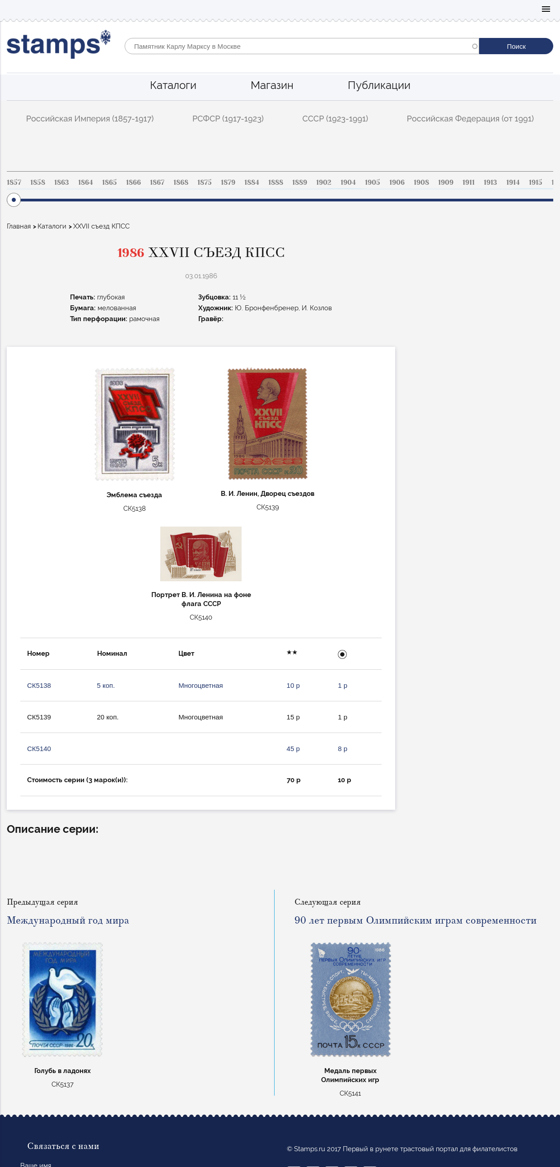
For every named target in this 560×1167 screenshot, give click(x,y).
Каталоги (173, 85)
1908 (421, 182)
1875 (204, 182)
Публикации (379, 85)
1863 (61, 182)
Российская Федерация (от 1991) (470, 118)
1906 (397, 182)
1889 (299, 182)
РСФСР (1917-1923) (228, 118)
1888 (275, 182)
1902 (323, 182)
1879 (228, 182)
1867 (157, 182)
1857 (14, 182)
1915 (535, 182)
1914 (513, 182)
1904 (348, 182)
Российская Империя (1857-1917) (90, 118)
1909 (445, 182)
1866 (133, 182)
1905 (372, 182)
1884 (251, 182)
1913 (490, 182)
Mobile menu (546, 9)
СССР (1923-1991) (336, 118)
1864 (85, 182)
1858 (37, 182)
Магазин (272, 85)
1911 (468, 182)
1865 (109, 182)
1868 (180, 182)
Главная (19, 226)
